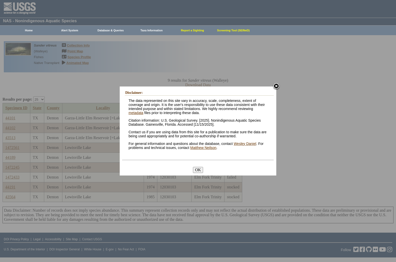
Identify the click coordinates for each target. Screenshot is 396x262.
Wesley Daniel (245, 144)
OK (198, 170)
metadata (136, 113)
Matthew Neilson (203, 148)
